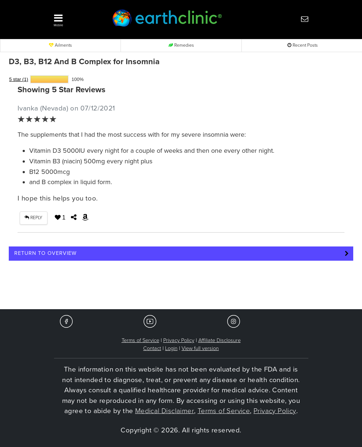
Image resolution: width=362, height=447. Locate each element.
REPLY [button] (33, 218)
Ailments (60, 45)
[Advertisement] (181, 287)
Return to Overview (45, 253)
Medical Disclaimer (164, 411)
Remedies (181, 45)
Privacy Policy (178, 340)
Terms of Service (140, 340)
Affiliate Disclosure (219, 340)
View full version (200, 348)
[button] (75, 18)
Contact (152, 348)
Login (171, 348)
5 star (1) (18, 79)
